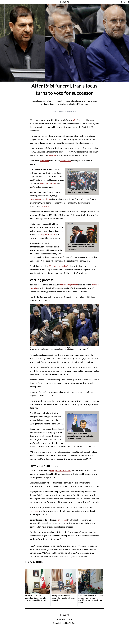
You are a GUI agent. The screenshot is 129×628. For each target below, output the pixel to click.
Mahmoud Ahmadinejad (59, 266)
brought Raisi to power (60, 470)
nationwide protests (69, 284)
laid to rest (44, 160)
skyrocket (34, 511)
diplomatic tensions (47, 183)
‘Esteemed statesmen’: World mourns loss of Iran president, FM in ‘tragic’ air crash (90, 599)
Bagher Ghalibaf (48, 234)
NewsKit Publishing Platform (64, 623)
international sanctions (40, 199)
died (75, 120)
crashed (52, 155)
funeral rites (65, 160)
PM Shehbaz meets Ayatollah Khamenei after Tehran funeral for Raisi (36, 597)
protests (45, 206)
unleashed (62, 520)
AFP (54, 111)
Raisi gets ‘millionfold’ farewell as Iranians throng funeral (63, 597)
